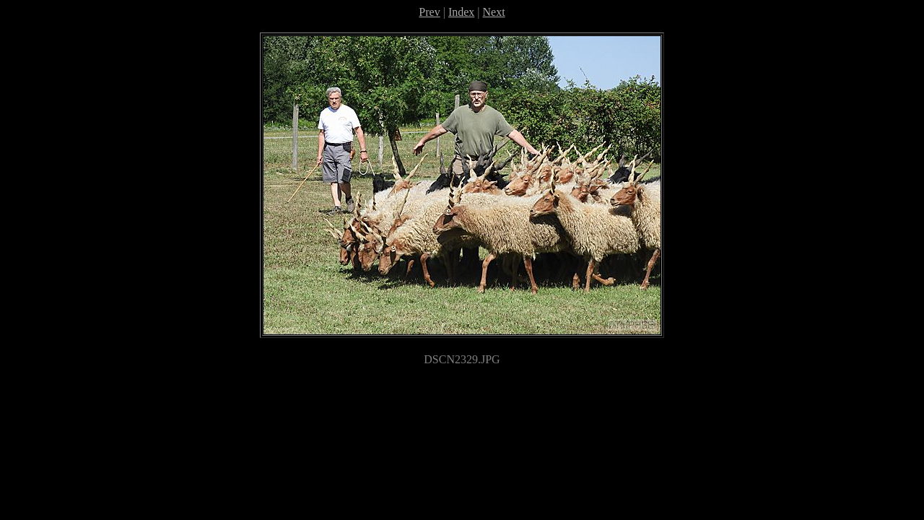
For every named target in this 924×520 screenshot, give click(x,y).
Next (494, 12)
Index (461, 12)
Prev (429, 12)
